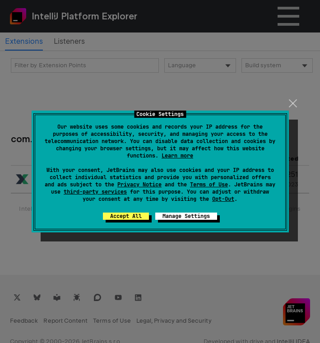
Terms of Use (209, 184)
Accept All (126, 216)
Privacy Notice (139, 184)
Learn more (177, 155)
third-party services (95, 191)
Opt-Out (223, 199)
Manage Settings (186, 216)
